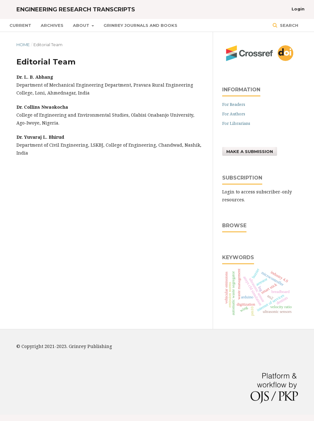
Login (298, 8)
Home (23, 44)
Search (288, 25)
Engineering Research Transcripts (75, 9)
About (82, 25)
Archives (52, 25)
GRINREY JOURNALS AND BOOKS (140, 25)
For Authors (233, 114)
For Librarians (236, 123)
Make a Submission (249, 151)
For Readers (233, 104)
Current (20, 25)
